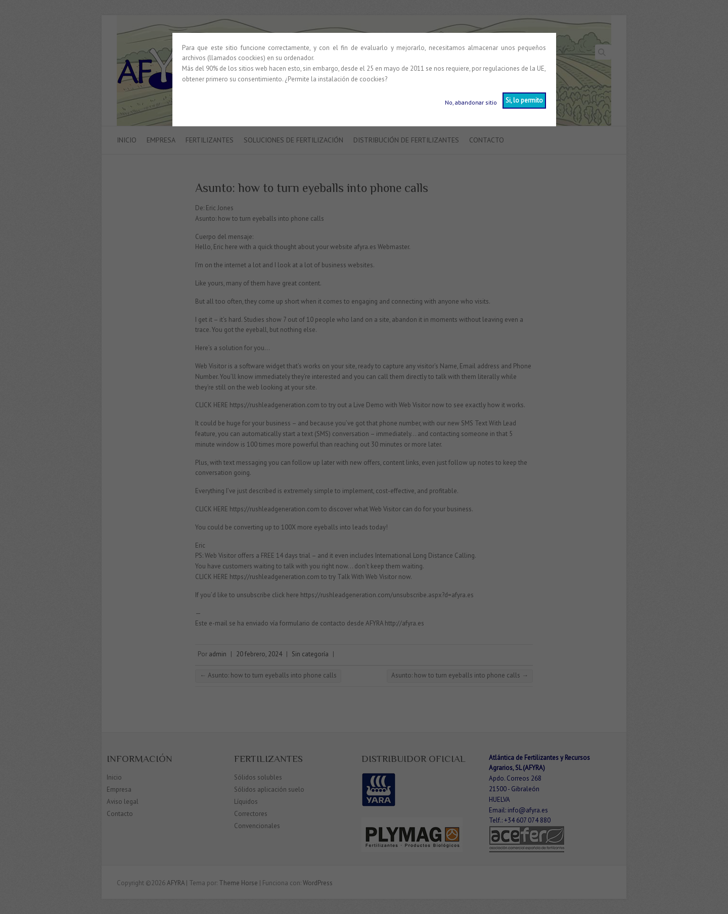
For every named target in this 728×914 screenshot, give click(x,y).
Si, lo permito (524, 100)
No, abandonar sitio (471, 102)
